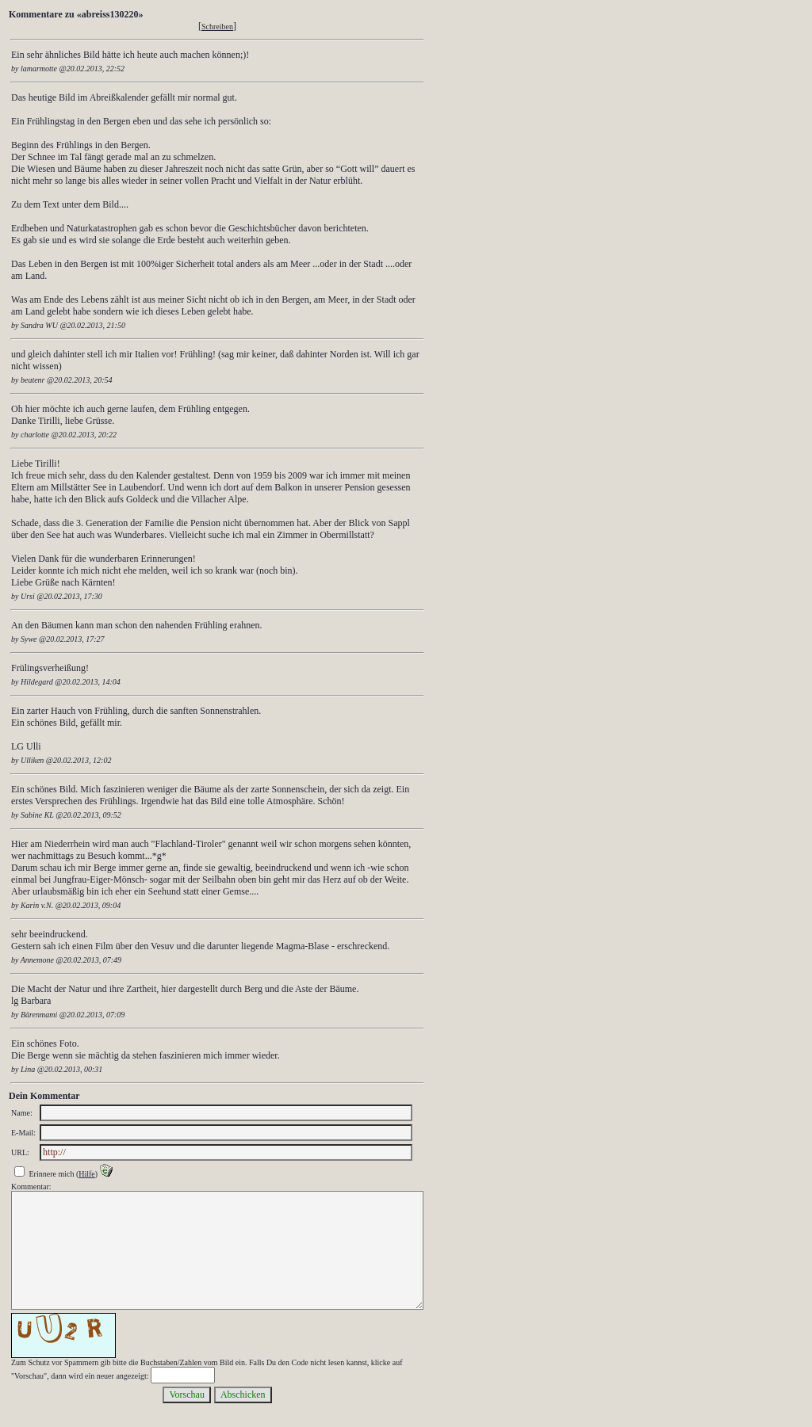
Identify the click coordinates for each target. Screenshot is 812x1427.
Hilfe (87, 1173)
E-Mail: (23, 1132)
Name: (22, 1112)
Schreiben (217, 26)
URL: (20, 1152)
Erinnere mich (52, 1173)
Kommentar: (31, 1186)
